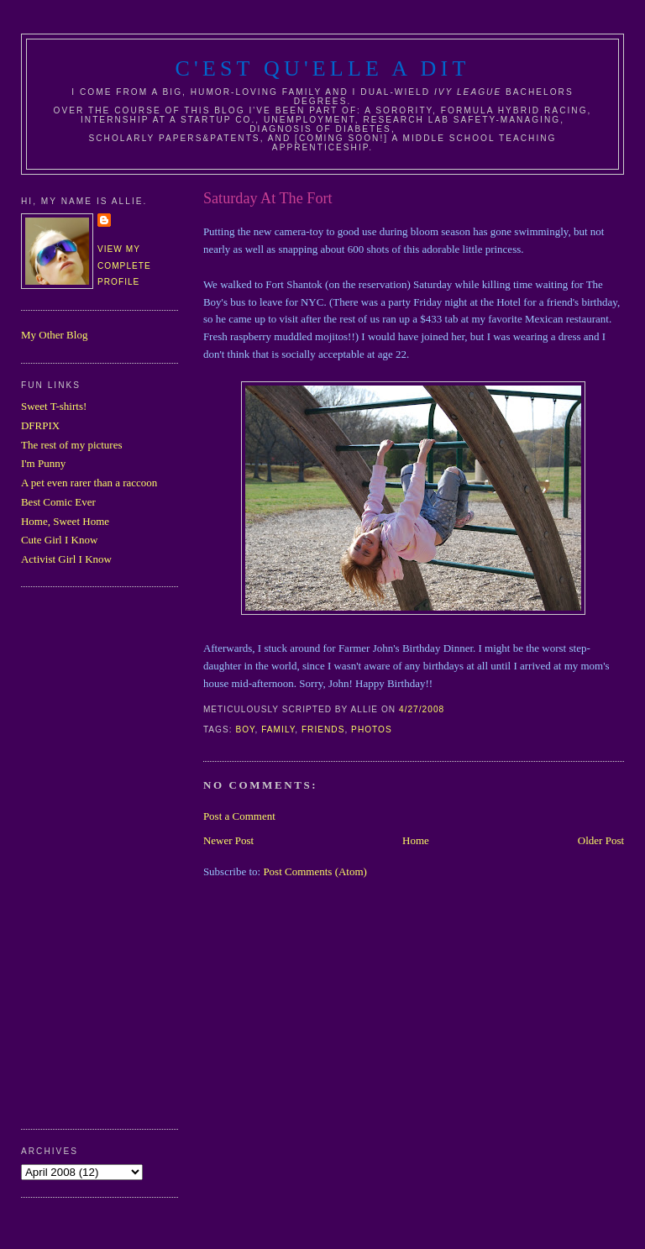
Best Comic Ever (58, 502)
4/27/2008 (421, 709)
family (278, 729)
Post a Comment (239, 816)
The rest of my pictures (72, 444)
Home (415, 840)
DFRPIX (40, 425)
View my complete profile (124, 265)
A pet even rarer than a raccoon (89, 482)
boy (244, 729)
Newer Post (228, 840)
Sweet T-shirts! (54, 406)
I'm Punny (43, 463)
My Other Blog (54, 334)
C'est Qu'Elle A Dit (322, 68)
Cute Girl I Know (59, 539)
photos (371, 729)
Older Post (601, 840)
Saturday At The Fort (268, 198)
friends (323, 729)
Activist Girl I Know (66, 559)
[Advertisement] (88, 856)
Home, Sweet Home (65, 521)
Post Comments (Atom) (315, 871)
